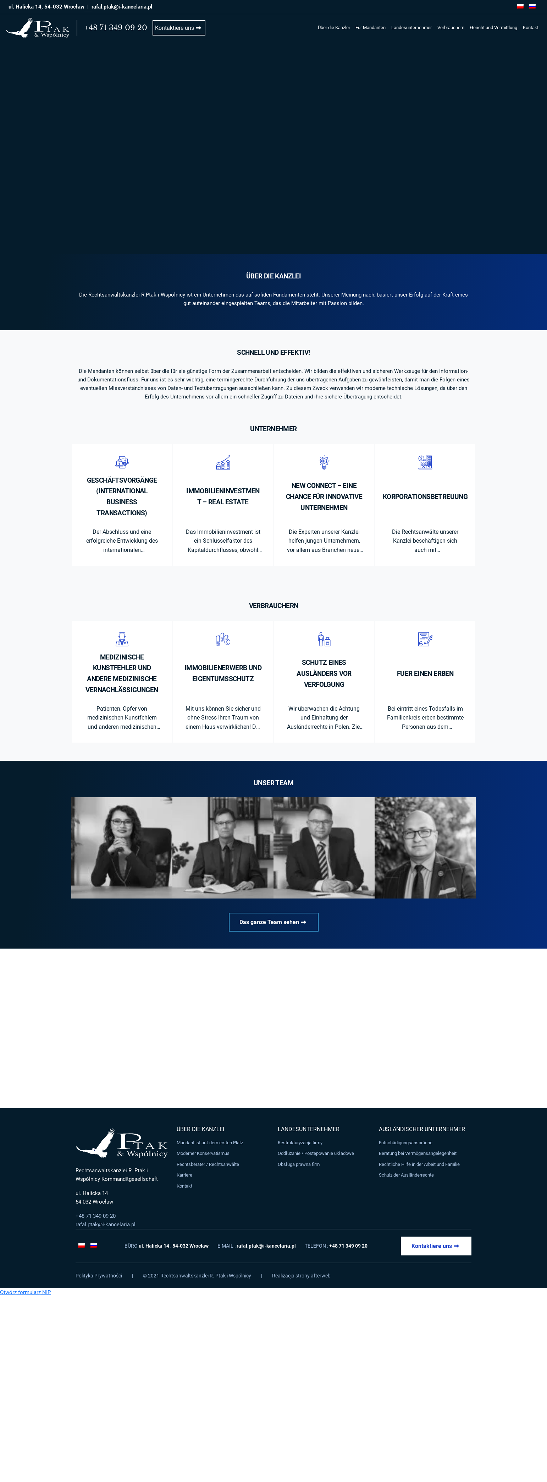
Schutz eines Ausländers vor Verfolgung (324, 673)
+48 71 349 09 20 (115, 27)
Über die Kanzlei (334, 27)
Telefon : (336, 1246)
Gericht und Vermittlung (493, 27)
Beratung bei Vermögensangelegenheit (418, 1153)
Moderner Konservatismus (203, 1153)
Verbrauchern (450, 27)
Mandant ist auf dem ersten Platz (210, 1142)
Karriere (184, 1175)
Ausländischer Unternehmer (422, 1129)
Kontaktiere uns (178, 28)
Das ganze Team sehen (272, 922)
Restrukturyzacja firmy (300, 1142)
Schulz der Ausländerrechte (406, 1175)
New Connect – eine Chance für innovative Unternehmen (324, 496)
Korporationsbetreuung (425, 497)
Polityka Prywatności (99, 1276)
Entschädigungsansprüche (405, 1142)
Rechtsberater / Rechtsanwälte (208, 1164)
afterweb (321, 1276)
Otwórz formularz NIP (25, 1292)
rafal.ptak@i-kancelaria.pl (122, 7)
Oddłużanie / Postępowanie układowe (316, 1153)
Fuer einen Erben (425, 673)
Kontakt (530, 27)
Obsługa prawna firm (299, 1164)
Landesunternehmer (411, 27)
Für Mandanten (370, 27)
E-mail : (256, 1246)
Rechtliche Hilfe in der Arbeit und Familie (419, 1164)
